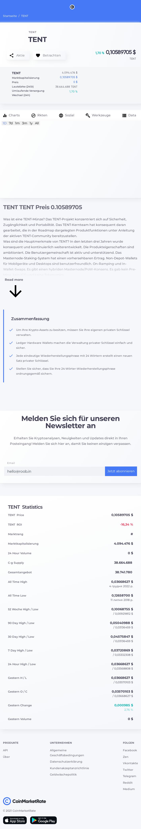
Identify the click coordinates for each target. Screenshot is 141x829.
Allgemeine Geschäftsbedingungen (67, 752)
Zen (125, 757)
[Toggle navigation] (5, 6)
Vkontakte (130, 763)
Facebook (130, 750)
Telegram (129, 776)
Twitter (128, 770)
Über (6, 757)
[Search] (138, 6)
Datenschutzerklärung (66, 761)
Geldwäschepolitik (63, 774)
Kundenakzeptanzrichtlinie (69, 768)
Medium (129, 789)
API (5, 750)
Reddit (128, 782)
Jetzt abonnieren (121, 471)
